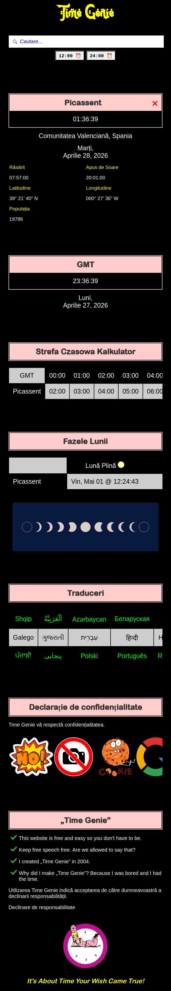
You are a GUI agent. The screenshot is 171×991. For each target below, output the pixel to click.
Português (132, 655)
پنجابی (53, 655)
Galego (23, 637)
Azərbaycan (89, 619)
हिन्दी (132, 637)
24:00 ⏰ (101, 56)
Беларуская (132, 618)
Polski (89, 655)
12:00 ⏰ (70, 56)
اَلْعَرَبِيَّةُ (53, 618)
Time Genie (86, 13)
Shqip (23, 618)
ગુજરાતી (53, 637)
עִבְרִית (89, 637)
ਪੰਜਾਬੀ (23, 655)
